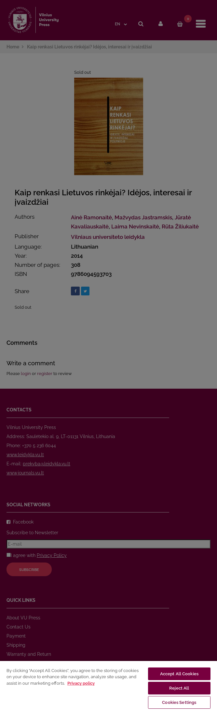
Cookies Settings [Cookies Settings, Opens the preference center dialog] (179, 702)
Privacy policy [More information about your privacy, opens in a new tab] (81, 683)
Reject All (179, 688)
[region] (108, 686)
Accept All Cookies (179, 673)
